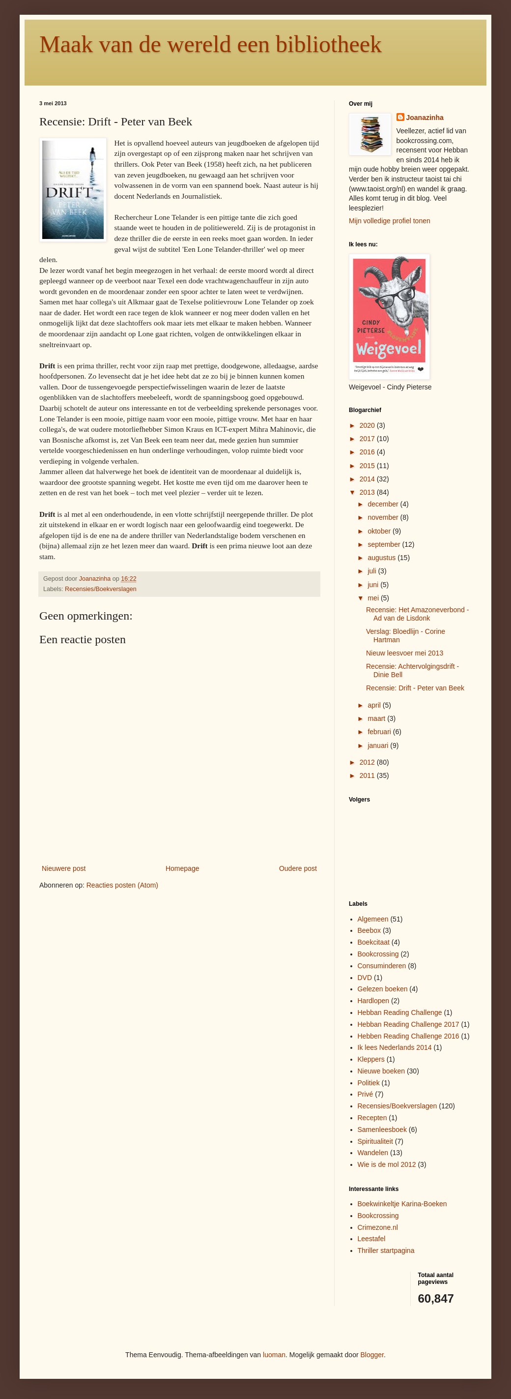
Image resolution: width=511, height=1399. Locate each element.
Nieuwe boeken (381, 1071)
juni (374, 585)
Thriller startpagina (386, 1250)
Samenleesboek (382, 1129)
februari (380, 732)
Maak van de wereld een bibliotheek (210, 44)
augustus (382, 558)
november (384, 517)
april (375, 705)
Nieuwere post (64, 868)
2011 (368, 775)
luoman (274, 1355)
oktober (380, 531)
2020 (368, 425)
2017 (368, 439)
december (384, 504)
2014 (368, 479)
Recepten (372, 1118)
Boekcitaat (374, 942)
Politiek (369, 1083)
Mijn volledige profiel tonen (389, 221)
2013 (368, 492)
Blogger (372, 1355)
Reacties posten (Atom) (122, 885)
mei (374, 598)
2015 (368, 466)
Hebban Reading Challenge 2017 (408, 1024)
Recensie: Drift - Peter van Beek (415, 688)
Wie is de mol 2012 (387, 1164)
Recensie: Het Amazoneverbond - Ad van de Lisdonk (417, 614)
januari (379, 745)
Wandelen (373, 1153)
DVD (365, 978)
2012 (368, 762)
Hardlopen (374, 1001)
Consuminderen (382, 966)
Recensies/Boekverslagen (101, 589)
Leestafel (372, 1239)
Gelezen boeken (383, 989)
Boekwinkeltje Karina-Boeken (402, 1204)
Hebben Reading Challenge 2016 (408, 1036)
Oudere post (298, 868)
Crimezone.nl (378, 1227)
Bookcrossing (378, 954)
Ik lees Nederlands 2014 (395, 1047)
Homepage (182, 868)
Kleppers (371, 1059)
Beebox (369, 930)
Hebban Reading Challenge (400, 1012)
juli (373, 571)
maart (377, 718)
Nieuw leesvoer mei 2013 (404, 653)
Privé (365, 1094)
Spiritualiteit (375, 1141)
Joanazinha (425, 117)
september (385, 544)
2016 (368, 452)
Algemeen (373, 919)
